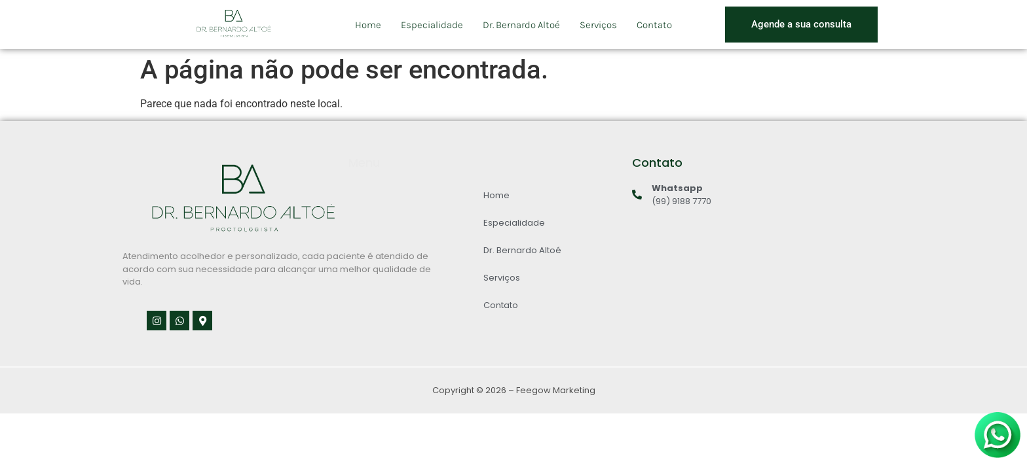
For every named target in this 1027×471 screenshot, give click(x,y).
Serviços (598, 25)
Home (368, 25)
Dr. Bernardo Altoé (521, 25)
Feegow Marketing (555, 390)
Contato (654, 25)
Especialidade (432, 25)
